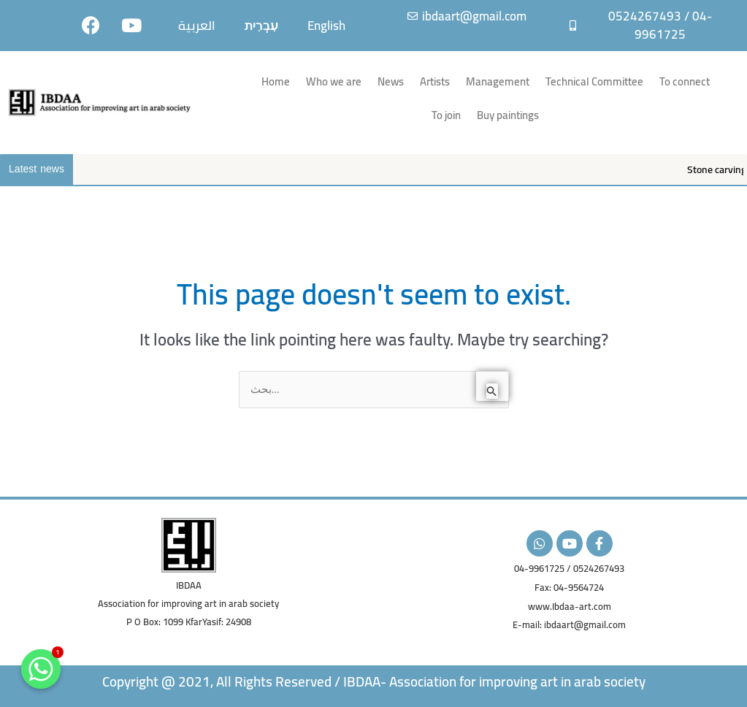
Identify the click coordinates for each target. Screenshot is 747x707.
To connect (684, 81)
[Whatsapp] (41, 669)
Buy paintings (508, 115)
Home (275, 81)
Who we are (333, 81)
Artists (435, 81)
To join (446, 115)
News (391, 81)
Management (497, 81)
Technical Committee (594, 81)
